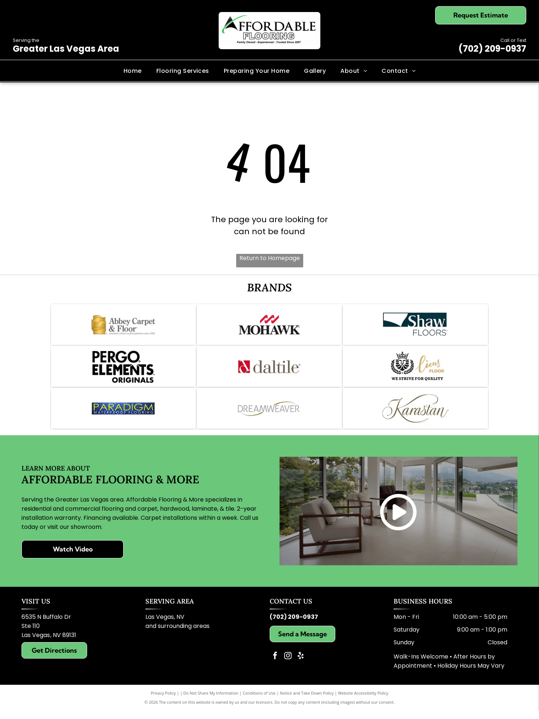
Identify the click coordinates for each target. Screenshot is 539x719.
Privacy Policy (163, 701)
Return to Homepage (269, 258)
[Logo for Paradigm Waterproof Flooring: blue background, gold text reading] (123, 415)
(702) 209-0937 (492, 49)
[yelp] (300, 665)
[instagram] (287, 665)
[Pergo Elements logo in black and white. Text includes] (123, 371)
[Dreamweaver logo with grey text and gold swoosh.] (269, 415)
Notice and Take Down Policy (307, 701)
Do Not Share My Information (210, 701)
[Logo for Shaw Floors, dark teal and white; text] (415, 326)
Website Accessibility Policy (363, 701)
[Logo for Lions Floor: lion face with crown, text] (415, 371)
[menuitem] (132, 70)
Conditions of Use (259, 701)
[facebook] (275, 665)
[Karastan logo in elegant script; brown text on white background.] (415, 415)
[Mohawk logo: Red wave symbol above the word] (269, 326)
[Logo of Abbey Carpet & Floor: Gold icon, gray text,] (123, 326)
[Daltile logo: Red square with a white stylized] (269, 371)
